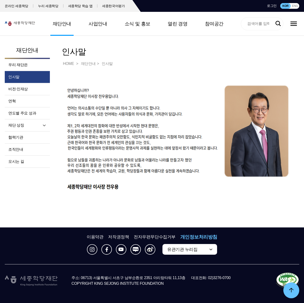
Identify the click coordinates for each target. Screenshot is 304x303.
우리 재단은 (18, 65)
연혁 (12, 101)
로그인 (272, 6)
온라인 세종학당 (16, 6)
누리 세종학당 (48, 6)
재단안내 (62, 23)
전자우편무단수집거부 (155, 237)
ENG (295, 6)
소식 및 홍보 (137, 23)
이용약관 (95, 237)
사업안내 (98, 23)
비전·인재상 (18, 89)
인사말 (13, 77)
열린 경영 (177, 23)
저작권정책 (118, 237)
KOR (285, 6)
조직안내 (15, 149)
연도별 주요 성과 (22, 113)
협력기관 (15, 137)
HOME (69, 64)
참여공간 (214, 23)
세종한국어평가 (113, 6)
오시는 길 (16, 161)
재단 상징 (16, 125)
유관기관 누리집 (182, 249)
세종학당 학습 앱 (80, 6)
